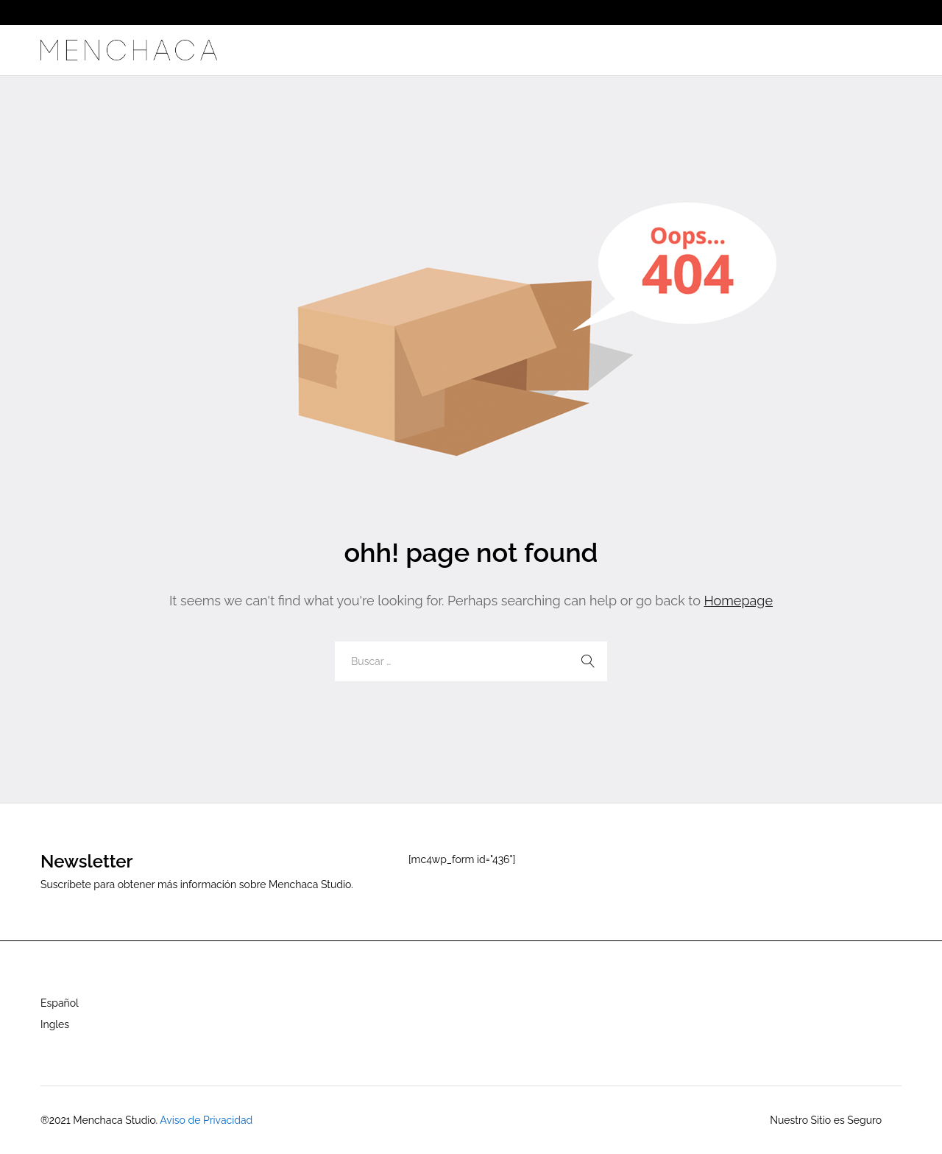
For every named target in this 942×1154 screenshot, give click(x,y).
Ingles (54, 1024)
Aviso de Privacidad (206, 1120)
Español (59, 1003)
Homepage (738, 600)
